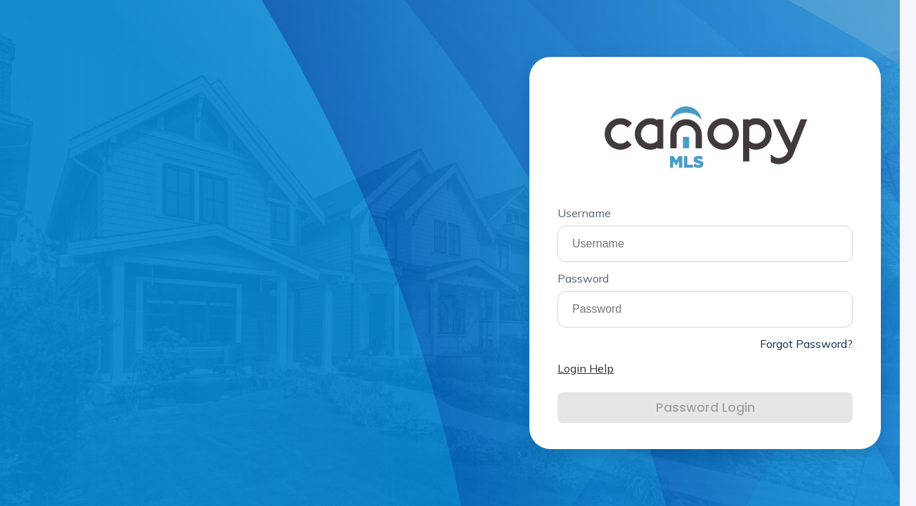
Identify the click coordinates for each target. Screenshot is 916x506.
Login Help (585, 368)
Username (584, 213)
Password (583, 278)
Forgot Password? (806, 344)
